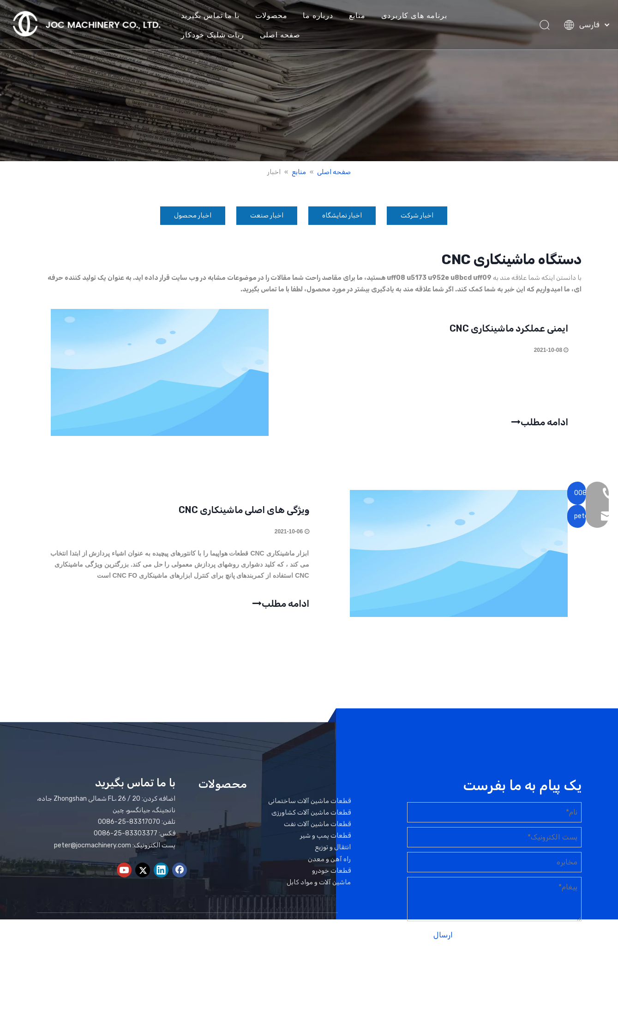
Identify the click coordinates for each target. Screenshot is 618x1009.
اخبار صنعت (266, 215)
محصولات (276, 16)
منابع (362, 16)
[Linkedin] (161, 873)
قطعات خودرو (331, 874)
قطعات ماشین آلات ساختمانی (309, 804)
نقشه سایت (549, 975)
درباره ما (323, 16)
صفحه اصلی (285, 35)
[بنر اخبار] (309, 80)
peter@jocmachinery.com (92, 848)
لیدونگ (484, 975)
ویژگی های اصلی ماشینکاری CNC (244, 512)
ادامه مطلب (539, 421)
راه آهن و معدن (329, 862)
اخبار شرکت (417, 215)
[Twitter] (142, 873)
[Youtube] (124, 873)
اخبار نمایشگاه (342, 215)
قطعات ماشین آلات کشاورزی (311, 816)
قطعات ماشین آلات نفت (317, 828)
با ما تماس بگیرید (215, 16)
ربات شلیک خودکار (217, 35)
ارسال (443, 938)
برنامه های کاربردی (420, 16)
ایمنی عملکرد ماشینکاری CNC (508, 329)
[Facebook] (179, 873)
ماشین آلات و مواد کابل (319, 886)
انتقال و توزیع (333, 851)
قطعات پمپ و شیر (325, 839)
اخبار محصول (192, 215)
